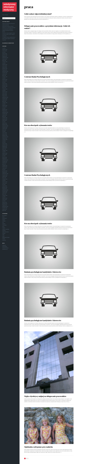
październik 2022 (5, 97)
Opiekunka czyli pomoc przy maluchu (38, 447)
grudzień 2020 (4, 124)
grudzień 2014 (4, 203)
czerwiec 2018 (4, 150)
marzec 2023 (4, 93)
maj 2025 (3, 63)
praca (3, 226)
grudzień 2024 (4, 68)
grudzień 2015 (4, 187)
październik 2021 (5, 112)
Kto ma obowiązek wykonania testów (38, 125)
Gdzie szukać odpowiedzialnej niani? (38, 14)
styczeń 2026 (4, 53)
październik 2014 (5, 206)
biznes (3, 216)
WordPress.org (4, 249)
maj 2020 (3, 131)
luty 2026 (3, 52)
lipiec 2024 (4, 75)
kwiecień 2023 (4, 91)
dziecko (3, 219)
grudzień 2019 (4, 135)
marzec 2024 (4, 80)
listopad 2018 (4, 146)
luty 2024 (3, 82)
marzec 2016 (4, 183)
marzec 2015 (4, 199)
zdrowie (3, 238)
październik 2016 (5, 173)
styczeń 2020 (4, 134)
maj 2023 (3, 90)
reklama (3, 227)
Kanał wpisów (4, 246)
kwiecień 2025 (4, 64)
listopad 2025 (4, 56)
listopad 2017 (4, 158)
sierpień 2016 (4, 176)
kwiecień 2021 (4, 119)
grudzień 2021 (4, 109)
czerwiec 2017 (4, 165)
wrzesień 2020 (4, 127)
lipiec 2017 (4, 164)
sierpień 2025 (4, 59)
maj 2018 (3, 151)
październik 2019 (5, 136)
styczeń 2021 (4, 123)
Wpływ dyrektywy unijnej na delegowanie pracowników (45, 396)
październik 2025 (5, 57)
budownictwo (4, 218)
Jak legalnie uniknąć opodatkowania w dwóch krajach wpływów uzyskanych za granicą (8, 38)
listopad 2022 (4, 95)
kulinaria (3, 223)
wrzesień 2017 (4, 161)
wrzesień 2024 (4, 72)
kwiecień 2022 (4, 105)
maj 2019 (3, 140)
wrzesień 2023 (4, 86)
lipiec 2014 (4, 210)
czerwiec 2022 (4, 102)
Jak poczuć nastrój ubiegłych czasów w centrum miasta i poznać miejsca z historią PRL (8, 34)
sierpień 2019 (4, 138)
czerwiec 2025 (4, 61)
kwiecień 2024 (4, 79)
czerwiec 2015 (4, 195)
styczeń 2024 (4, 83)
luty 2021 (3, 121)
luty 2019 (3, 142)
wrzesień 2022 (4, 98)
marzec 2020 (4, 132)
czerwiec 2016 (4, 179)
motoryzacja (4, 225)
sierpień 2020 (4, 128)
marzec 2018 (4, 154)
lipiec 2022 (4, 101)
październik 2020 (5, 125)
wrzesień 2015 (4, 191)
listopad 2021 (4, 110)
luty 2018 (3, 155)
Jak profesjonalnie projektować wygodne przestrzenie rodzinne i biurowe (7, 30)
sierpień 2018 (4, 147)
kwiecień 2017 (4, 166)
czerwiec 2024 (4, 76)
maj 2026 (3, 48)
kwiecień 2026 (4, 49)
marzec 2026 (4, 50)
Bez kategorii (4, 215)
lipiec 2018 (4, 149)
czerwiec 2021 (4, 117)
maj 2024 (3, 78)
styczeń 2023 (4, 94)
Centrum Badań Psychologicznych (37, 77)
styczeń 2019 (4, 143)
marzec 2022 (4, 106)
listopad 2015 (4, 188)
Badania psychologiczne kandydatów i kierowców (42, 272)
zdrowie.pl (4, 240)
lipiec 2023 (4, 87)
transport (3, 233)
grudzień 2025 (4, 54)
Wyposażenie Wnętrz (6, 237)
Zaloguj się (4, 245)
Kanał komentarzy (5, 247)
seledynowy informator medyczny (9, 7)
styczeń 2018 (4, 157)
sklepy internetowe (5, 231)
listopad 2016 (4, 172)
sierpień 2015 (4, 192)
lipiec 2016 (4, 177)
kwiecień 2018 (4, 153)
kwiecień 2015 (4, 198)
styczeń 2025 (4, 67)
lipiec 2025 (4, 60)
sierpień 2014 (4, 209)
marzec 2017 (4, 168)
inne (3, 222)
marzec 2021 (4, 120)
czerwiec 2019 (4, 139)
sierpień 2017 (4, 162)
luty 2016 (3, 184)
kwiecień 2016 (4, 181)
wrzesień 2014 (4, 207)
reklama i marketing (5, 229)
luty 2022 (3, 108)
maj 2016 (3, 180)
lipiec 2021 (4, 116)
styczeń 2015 (4, 202)
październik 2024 (5, 71)
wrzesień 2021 (4, 113)
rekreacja (3, 230)
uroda (3, 234)
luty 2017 (3, 169)
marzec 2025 (4, 65)
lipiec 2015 (4, 194)
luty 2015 (3, 200)
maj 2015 (3, 196)
